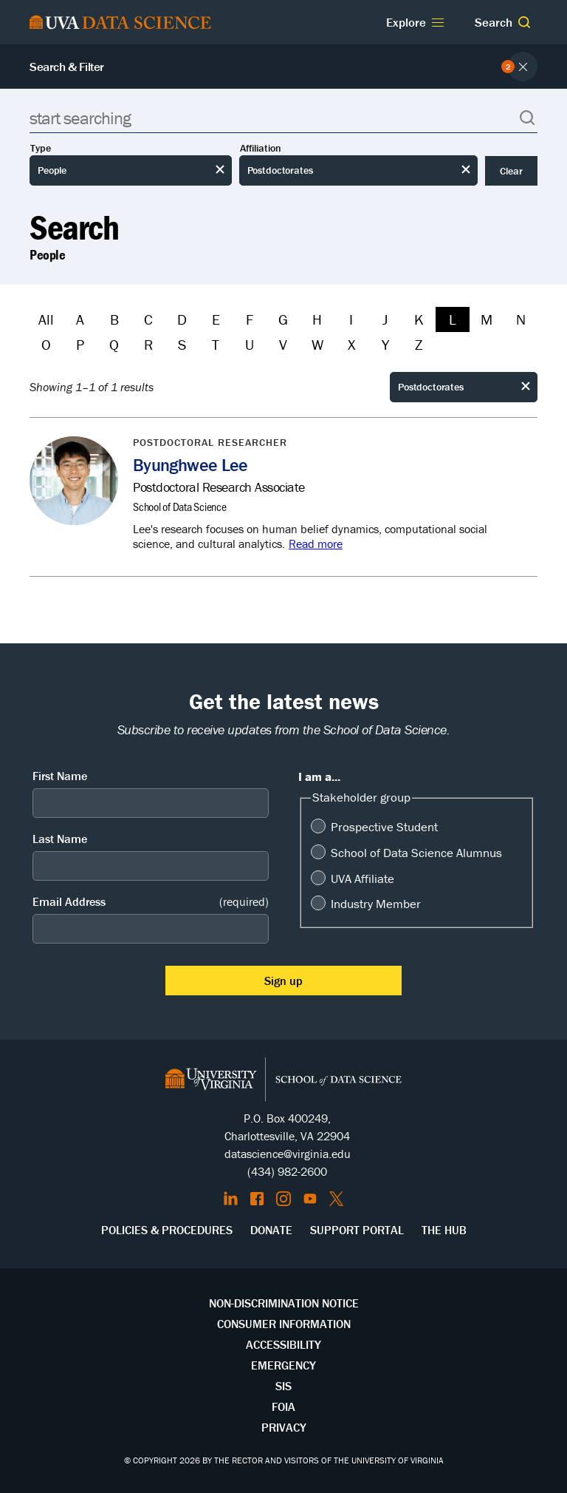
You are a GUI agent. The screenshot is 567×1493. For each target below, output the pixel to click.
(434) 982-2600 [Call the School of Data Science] (287, 1171)
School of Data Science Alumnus (416, 852)
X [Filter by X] (351, 344)
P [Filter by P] (80, 344)
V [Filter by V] (283, 344)
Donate (271, 1229)
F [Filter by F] (249, 319)
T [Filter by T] (215, 344)
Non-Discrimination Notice (284, 1303)
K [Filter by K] (419, 319)
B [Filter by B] (114, 319)
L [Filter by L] (452, 319)
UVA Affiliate (362, 878)
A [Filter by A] (80, 319)
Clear (511, 170)
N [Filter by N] (521, 319)
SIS (283, 1385)
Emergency (283, 1365)
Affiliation (260, 148)
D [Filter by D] (182, 319)
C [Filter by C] (148, 319)
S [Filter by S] (182, 344)
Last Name (59, 838)
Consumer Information (284, 1323)
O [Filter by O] (46, 344)
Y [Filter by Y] (385, 344)
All (46, 319)
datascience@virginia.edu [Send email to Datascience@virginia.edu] (287, 1153)
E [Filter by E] (216, 319)
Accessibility (283, 1344)
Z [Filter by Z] (418, 344)
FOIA (283, 1406)
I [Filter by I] (351, 319)
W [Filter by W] (317, 344)
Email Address (150, 902)
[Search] (283, 118)
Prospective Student (384, 827)
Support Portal (357, 1229)
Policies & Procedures (167, 1229)
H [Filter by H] (317, 319)
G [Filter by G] (283, 319)
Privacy (283, 1427)
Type (40, 148)
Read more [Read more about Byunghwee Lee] (316, 543)
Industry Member (376, 904)
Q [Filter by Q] (114, 344)
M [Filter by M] (486, 319)
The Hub (444, 1229)
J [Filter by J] (385, 319)
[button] (524, 22)
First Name (59, 775)
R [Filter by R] (148, 344)
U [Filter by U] (249, 344)
